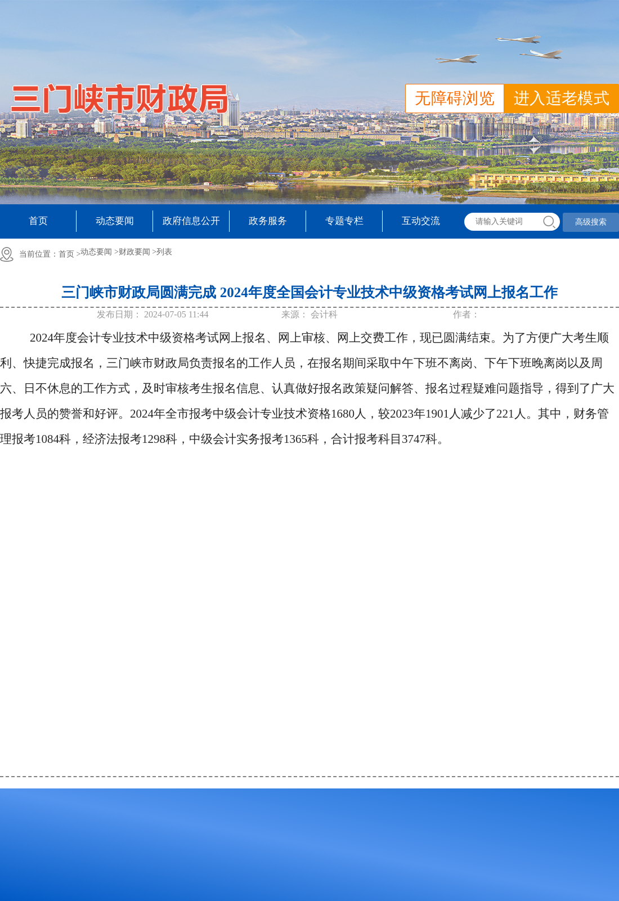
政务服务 (268, 221)
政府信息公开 (191, 221)
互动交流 (421, 221)
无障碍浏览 (455, 98)
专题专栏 (344, 221)
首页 (38, 221)
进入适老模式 (561, 98)
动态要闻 (115, 221)
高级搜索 (591, 222)
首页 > (69, 254)
